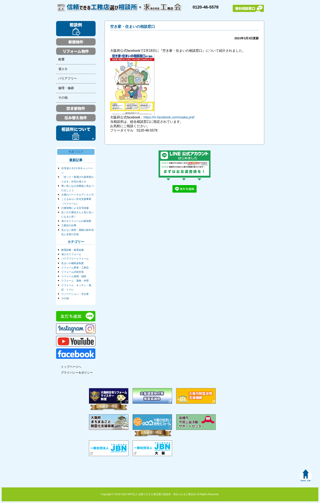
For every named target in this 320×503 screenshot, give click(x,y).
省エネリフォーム (71, 254)
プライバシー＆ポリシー (77, 372)
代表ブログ (76, 151)
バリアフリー (67, 78)
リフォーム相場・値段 (73, 276)
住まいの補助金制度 (72, 263)
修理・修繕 (66, 88)
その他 (63, 97)
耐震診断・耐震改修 (72, 249)
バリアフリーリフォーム (75, 258)
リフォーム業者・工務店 (75, 267)
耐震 (61, 59)
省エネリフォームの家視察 (76, 221)
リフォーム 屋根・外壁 (75, 280)
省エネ (63, 69)
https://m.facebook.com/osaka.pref (169, 117)
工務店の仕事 (68, 225)
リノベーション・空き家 (75, 294)
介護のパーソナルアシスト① (77, 194)
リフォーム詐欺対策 (72, 272)
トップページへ (71, 366)
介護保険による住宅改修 (75, 208)
